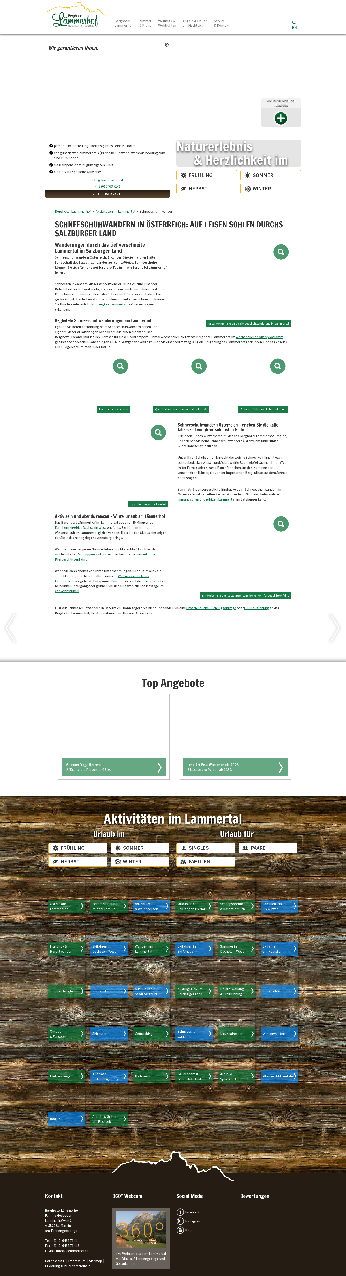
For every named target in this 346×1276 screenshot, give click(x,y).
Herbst (198, 188)
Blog (188, 1230)
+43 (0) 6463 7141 (107, 186)
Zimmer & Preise (145, 23)
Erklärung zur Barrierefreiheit (67, 1266)
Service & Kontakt (222, 23)
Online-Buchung (256, 608)
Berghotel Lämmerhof (124, 23)
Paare (258, 847)
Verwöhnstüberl (67, 591)
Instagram (193, 1221)
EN (294, 27)
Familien (199, 861)
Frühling (200, 175)
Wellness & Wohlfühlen (167, 23)
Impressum (76, 1261)
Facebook (192, 1212)
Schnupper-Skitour (92, 554)
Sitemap (95, 1261)
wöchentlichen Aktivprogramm (259, 337)
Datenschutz (54, 1261)
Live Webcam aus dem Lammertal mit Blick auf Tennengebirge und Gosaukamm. (141, 1238)
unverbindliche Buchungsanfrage (211, 608)
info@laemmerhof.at (107, 180)
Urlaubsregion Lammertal (107, 304)
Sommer (263, 175)
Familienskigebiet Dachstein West (80, 527)
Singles (199, 847)
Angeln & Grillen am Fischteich (195, 23)
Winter (262, 188)
